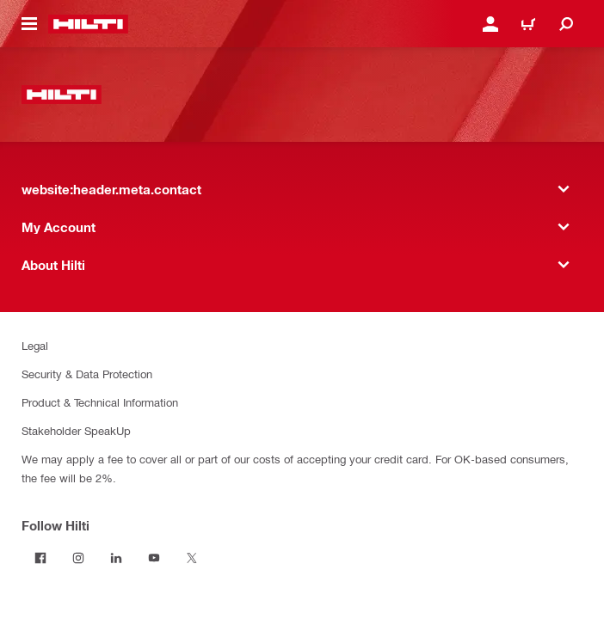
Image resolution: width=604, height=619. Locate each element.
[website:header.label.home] (88, 24)
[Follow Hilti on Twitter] (192, 558)
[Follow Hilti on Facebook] (40, 558)
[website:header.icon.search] (566, 24)
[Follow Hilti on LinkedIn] (116, 558)
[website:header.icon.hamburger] (29, 24)
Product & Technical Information (100, 401)
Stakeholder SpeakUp (76, 430)
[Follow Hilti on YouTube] (154, 558)
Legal (35, 345)
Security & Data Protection (87, 373)
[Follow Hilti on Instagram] (78, 558)
